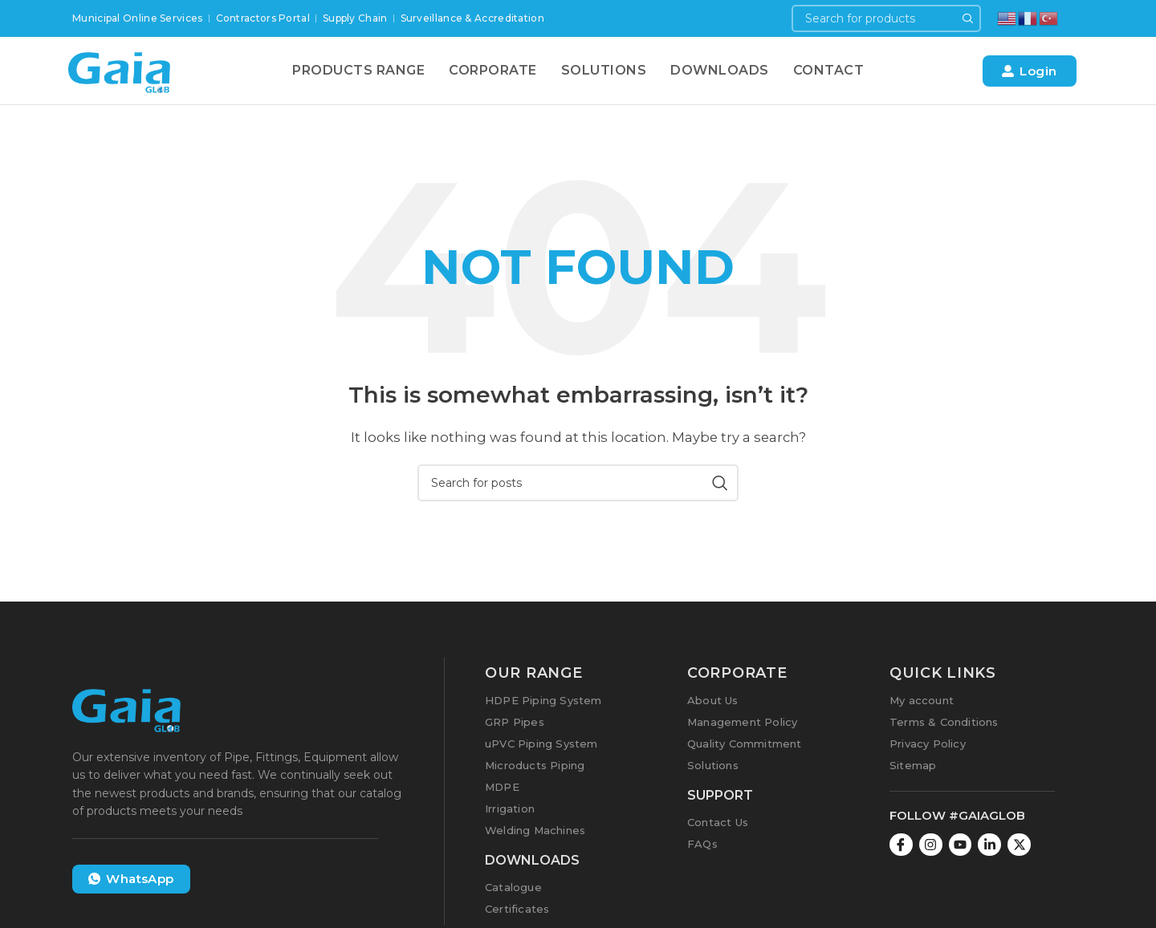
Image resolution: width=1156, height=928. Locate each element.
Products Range (358, 70)
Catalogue (513, 887)
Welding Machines (535, 830)
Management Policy (742, 721)
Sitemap (912, 765)
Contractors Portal (263, 18)
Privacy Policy (927, 743)
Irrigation (510, 808)
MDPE (502, 786)
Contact (829, 70)
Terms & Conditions (944, 721)
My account (921, 700)
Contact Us (717, 822)
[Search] (886, 18)
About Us (713, 700)
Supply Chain (355, 18)
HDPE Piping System (543, 700)
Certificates (517, 908)
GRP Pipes (514, 721)
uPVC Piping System (541, 743)
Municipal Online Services (137, 18)
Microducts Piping (534, 765)
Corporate (493, 70)
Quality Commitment (744, 743)
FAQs (702, 843)
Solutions (604, 70)
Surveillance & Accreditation (472, 18)
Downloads (719, 70)
